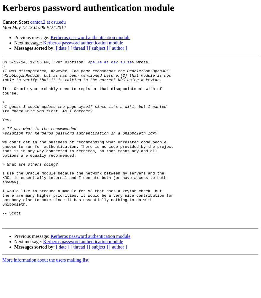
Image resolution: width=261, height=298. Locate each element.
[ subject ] (98, 48)
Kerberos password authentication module (91, 37)
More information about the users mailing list (45, 292)
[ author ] (118, 48)
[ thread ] (79, 48)
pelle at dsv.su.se (111, 62)
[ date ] (62, 48)
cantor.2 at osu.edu (48, 22)
